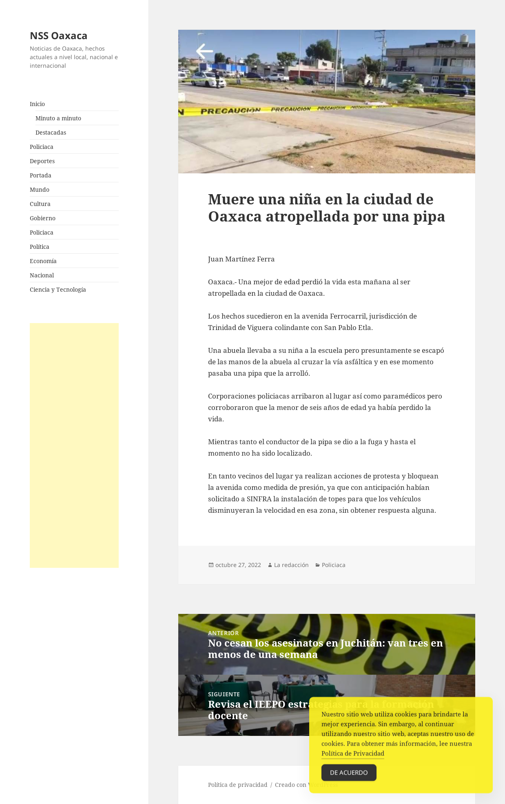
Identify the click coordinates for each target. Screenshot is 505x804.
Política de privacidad (238, 784)
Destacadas (50, 132)
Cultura (40, 204)
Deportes (42, 161)
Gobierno (42, 218)
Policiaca (41, 147)
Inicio (37, 104)
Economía (43, 261)
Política (39, 246)
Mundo (39, 189)
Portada (40, 175)
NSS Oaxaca (59, 35)
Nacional (42, 275)
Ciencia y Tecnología (58, 289)
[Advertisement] (74, 445)
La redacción (291, 565)
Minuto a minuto (58, 118)
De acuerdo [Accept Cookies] (349, 777)
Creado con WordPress (306, 784)
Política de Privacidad (352, 758)
